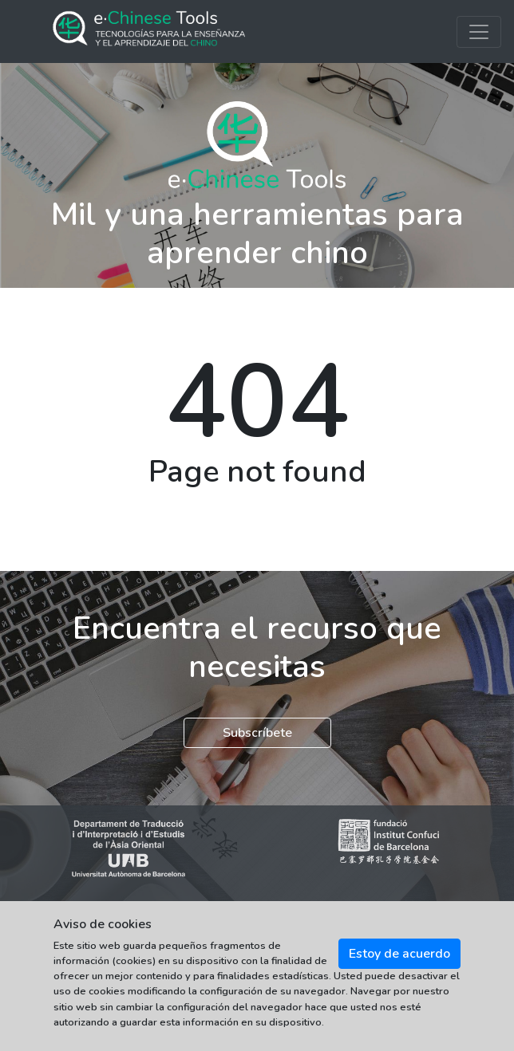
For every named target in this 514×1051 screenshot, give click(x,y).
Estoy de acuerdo (399, 953)
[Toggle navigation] (479, 32)
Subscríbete (257, 733)
